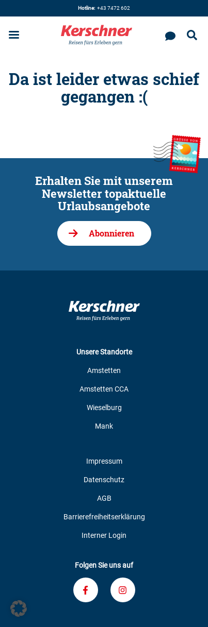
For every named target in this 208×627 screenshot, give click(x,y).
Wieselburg (104, 407)
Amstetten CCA (104, 389)
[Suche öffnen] (192, 35)
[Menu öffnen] (14, 36)
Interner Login (104, 535)
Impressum (104, 461)
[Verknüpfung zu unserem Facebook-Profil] (85, 590)
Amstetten (104, 370)
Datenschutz (104, 480)
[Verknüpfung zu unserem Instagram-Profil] (122, 590)
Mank (104, 426)
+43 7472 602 (104, 8)
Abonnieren (111, 233)
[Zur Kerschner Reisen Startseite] (96, 35)
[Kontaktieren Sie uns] (170, 35)
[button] (18, 608)
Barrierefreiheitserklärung (104, 517)
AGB (104, 498)
